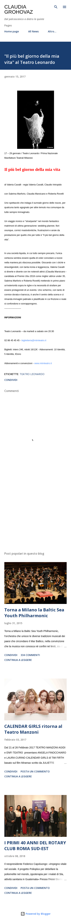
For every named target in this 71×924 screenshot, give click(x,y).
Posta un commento (35, 771)
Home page (11, 31)
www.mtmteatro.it (43, 363)
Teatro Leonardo (32, 374)
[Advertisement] (35, 514)
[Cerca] (56, 6)
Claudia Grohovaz (18, 9)
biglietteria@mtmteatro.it (33, 340)
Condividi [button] (10, 380)
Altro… (52, 31)
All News (33, 31)
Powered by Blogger (36, 913)
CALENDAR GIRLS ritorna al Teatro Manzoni (33, 729)
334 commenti (30, 655)
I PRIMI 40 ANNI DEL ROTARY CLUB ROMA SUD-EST (35, 845)
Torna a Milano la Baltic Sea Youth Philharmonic (34, 612)
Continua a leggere (18, 660)
